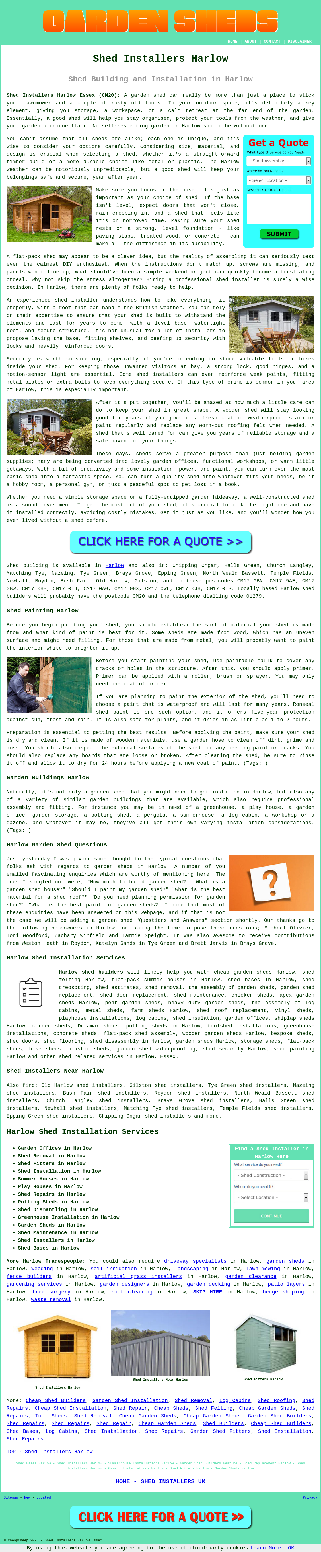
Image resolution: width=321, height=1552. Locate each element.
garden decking (208, 1284)
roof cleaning (132, 1292)
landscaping (192, 1269)
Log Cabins (235, 1400)
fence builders (29, 1276)
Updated (43, 1498)
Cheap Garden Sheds (267, 1408)
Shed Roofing (276, 1400)
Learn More (265, 1548)
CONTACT (272, 41)
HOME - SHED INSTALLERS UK (160, 1481)
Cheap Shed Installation (70, 1408)
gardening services (34, 1284)
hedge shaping (283, 1292)
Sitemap (11, 1498)
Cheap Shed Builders (56, 1400)
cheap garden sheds (243, 972)
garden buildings (115, 800)
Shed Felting (213, 1408)
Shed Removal (193, 1400)
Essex (168, 1057)
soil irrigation (113, 1269)
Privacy (310, 1498)
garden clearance (250, 1276)
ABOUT (251, 41)
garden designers (124, 1284)
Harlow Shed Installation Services (83, 1132)
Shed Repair (130, 1408)
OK (291, 1548)
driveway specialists (195, 1261)
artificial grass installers (138, 1276)
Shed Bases (22, 1431)
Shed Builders (223, 1424)
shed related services (91, 1057)
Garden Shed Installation (130, 1400)
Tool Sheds (51, 1416)
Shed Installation (111, 1431)
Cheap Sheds (171, 1408)
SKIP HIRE (207, 1292)
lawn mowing (263, 1269)
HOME (233, 41)
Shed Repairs (25, 1424)
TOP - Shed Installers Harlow (49, 1452)
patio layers (286, 1284)
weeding (42, 1269)
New (27, 1498)
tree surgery (51, 1292)
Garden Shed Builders (279, 1416)
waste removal (51, 1299)
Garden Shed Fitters (220, 1431)
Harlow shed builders (91, 972)
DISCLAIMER (300, 41)
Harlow (115, 565)
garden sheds (224, 1003)
